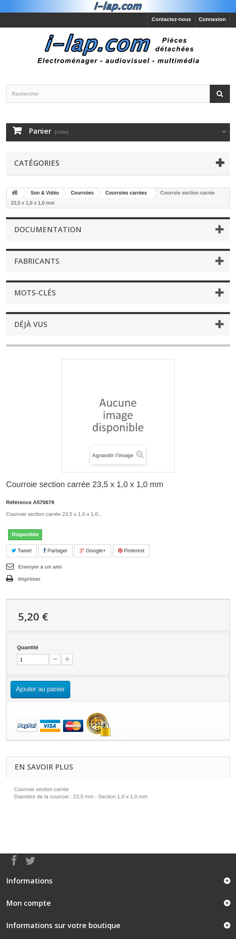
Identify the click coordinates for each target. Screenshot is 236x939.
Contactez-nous (171, 19)
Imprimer (29, 579)
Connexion (212, 19)
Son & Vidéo (45, 193)
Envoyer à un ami (40, 567)
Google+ (93, 551)
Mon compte (28, 903)
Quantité (27, 647)
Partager (55, 551)
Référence (19, 502)
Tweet (21, 551)
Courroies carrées (126, 193)
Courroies (82, 193)
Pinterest (131, 551)
